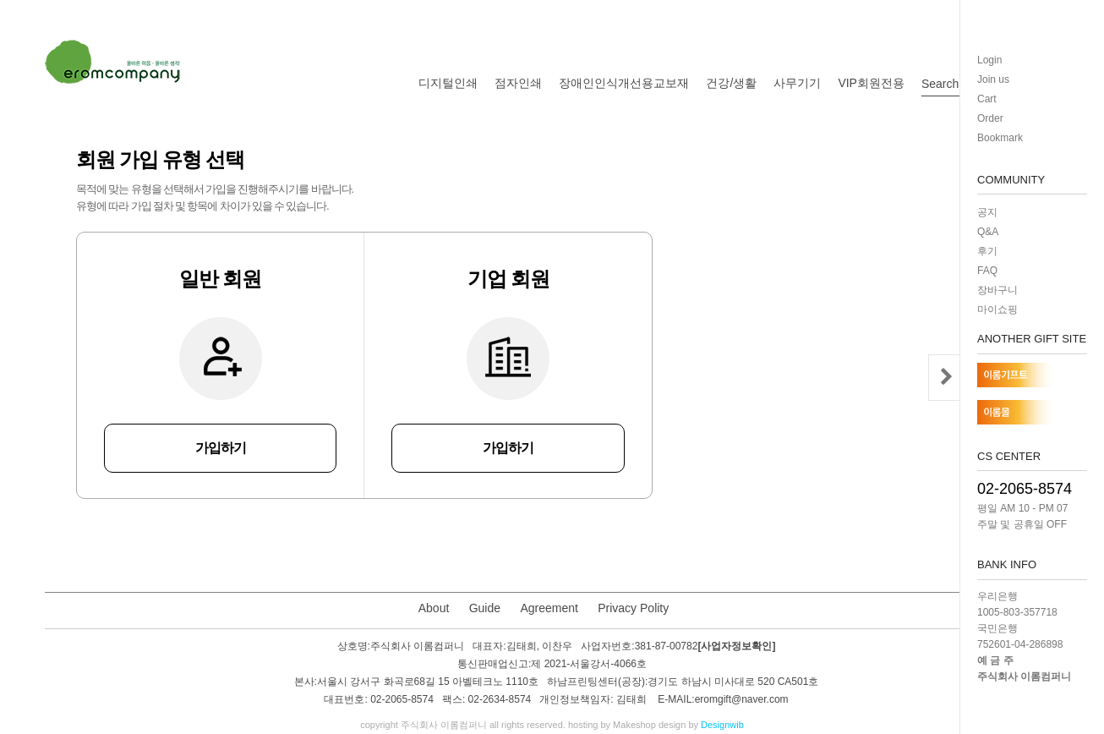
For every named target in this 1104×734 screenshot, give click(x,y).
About (434, 608)
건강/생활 (731, 83)
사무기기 (797, 83)
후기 (987, 251)
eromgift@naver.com (742, 700)
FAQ (987, 271)
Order (990, 118)
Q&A (987, 232)
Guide (484, 608)
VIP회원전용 (871, 83)
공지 (987, 212)
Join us (993, 79)
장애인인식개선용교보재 (624, 83)
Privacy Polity (633, 608)
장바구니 (997, 290)
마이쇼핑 (997, 309)
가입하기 (220, 448)
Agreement (548, 608)
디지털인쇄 (448, 83)
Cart (987, 99)
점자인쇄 (518, 83)
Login (989, 60)
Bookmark (1000, 138)
